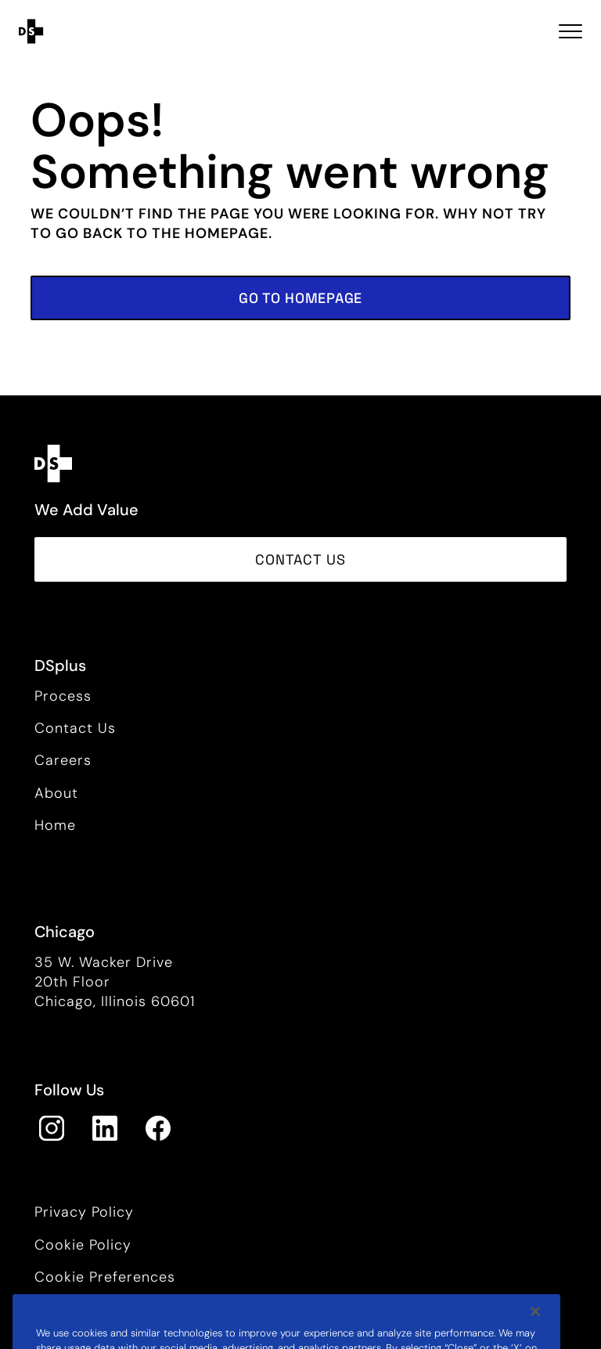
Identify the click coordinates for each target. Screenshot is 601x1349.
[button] (300, 298)
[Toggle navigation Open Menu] (570, 31)
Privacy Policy (84, 1212)
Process (63, 696)
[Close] (535, 1328)
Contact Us (75, 728)
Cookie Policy (82, 1244)
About (56, 793)
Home (55, 825)
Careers (63, 760)
